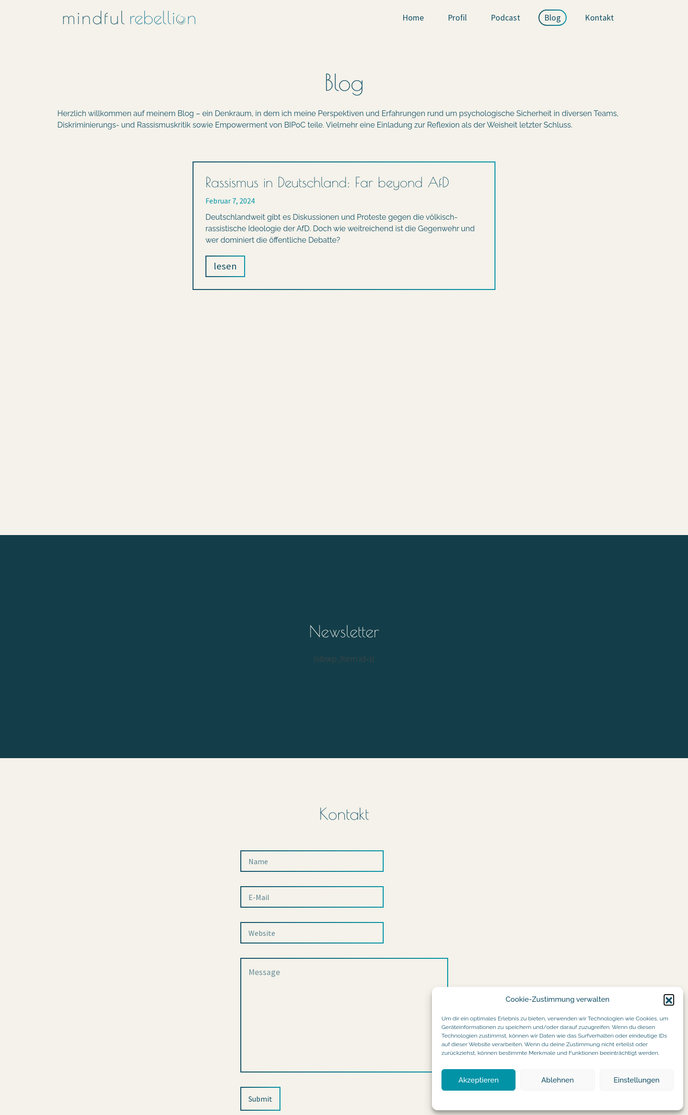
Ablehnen (557, 1080)
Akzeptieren (479, 1080)
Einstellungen (636, 1080)
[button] (669, 999)
